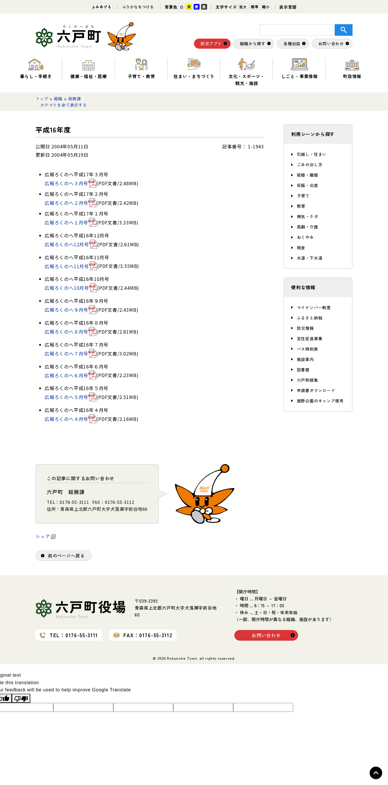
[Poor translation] (21, 698)
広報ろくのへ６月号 (70, 375)
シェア (45, 536)
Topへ (376, 773)
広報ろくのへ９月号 (70, 309)
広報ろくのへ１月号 (70, 222)
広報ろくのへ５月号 (70, 397)
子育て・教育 (141, 68)
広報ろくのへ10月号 (71, 287)
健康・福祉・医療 (88, 68)
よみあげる (102, 7)
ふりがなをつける (138, 7)
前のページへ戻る (66, 556)
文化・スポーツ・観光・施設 (247, 72)
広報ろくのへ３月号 (70, 183)
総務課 (74, 98)
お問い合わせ (266, 635)
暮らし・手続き (36, 68)
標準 (254, 7)
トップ (41, 98)
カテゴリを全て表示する (63, 105)
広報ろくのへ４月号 (70, 418)
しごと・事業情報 (299, 68)
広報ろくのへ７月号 (70, 353)
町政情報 (352, 68)
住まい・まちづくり (194, 68)
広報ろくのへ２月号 (70, 202)
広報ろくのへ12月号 (71, 244)
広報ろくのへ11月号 (71, 266)
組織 (58, 98)
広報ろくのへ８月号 (70, 331)
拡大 (243, 7)
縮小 (266, 7)
